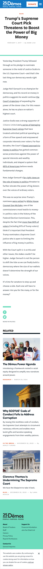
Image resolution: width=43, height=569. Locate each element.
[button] (5, 312)
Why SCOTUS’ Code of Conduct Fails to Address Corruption (18, 414)
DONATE (32, 4)
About (5, 524)
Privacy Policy (8, 536)
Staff (4, 530)
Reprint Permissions (10, 538)
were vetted (18, 201)
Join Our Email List (28, 530)
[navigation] (40, 4)
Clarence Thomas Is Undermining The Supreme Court (20, 479)
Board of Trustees (9, 527)
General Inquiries (9, 546)
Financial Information (29, 527)
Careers (5, 533)
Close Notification (38, 559)
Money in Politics (9, 322)
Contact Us (7, 543)
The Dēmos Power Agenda (19, 364)
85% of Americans (11, 166)
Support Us (26, 524)
